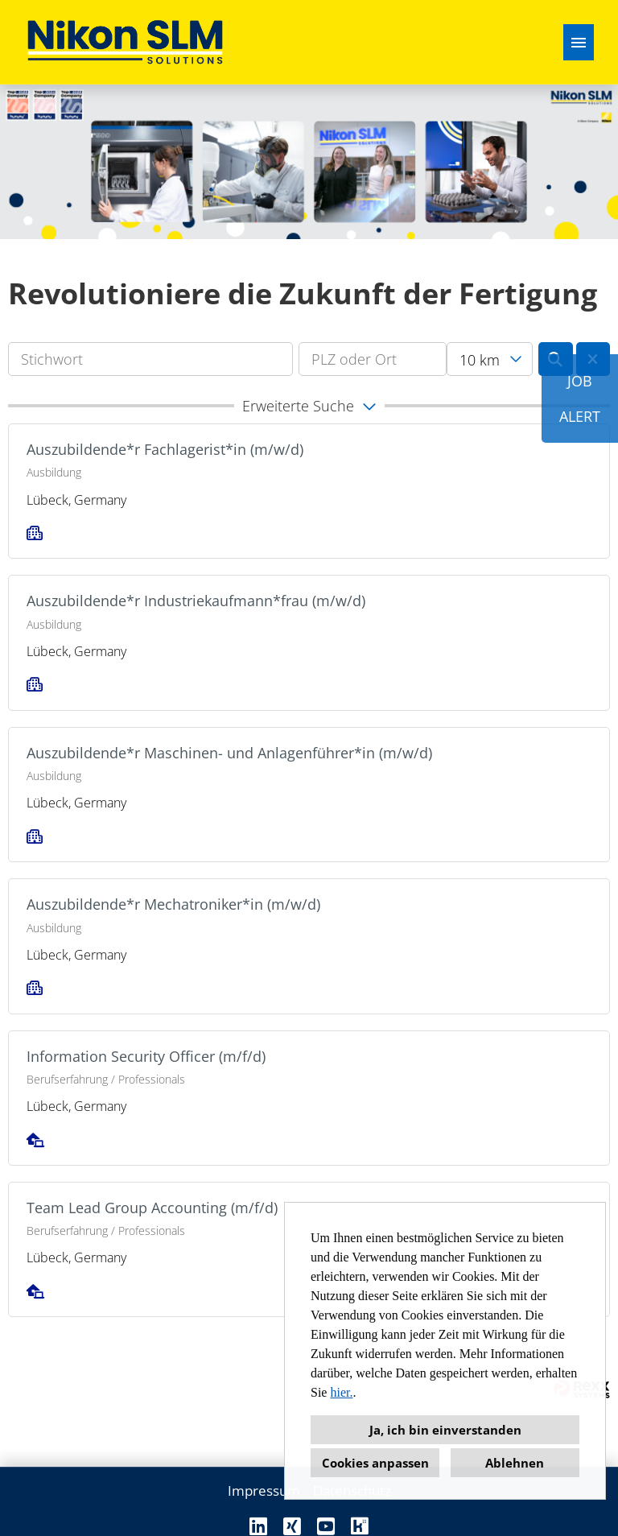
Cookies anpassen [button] (375, 1463)
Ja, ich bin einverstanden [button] (445, 1430)
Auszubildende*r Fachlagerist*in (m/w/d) (165, 449)
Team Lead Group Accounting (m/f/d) (152, 1207)
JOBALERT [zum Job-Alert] (579, 398)
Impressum (264, 1490)
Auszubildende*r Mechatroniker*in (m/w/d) (173, 904)
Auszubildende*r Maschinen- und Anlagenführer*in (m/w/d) (229, 752)
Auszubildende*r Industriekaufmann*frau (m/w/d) (196, 600)
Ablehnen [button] (514, 1463)
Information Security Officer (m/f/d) (146, 1056)
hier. (341, 1392)
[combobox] (489, 359)
